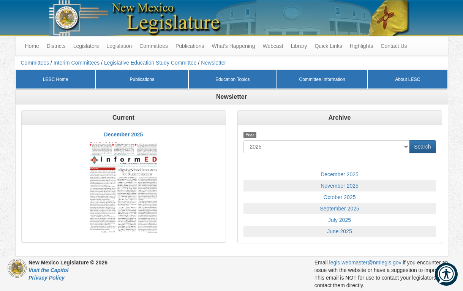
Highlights (361, 46)
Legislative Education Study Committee (150, 63)
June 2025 (339, 231)
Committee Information (322, 79)
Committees (153, 46)
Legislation (119, 46)
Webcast (272, 46)
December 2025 (123, 134)
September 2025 (339, 209)
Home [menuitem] (32, 46)
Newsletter (213, 63)
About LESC (407, 79)
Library (299, 46)
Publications (189, 46)
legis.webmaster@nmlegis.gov (365, 262)
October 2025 (340, 197)
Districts (56, 46)
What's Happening (233, 46)
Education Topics (232, 79)
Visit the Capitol (48, 270)
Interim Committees (77, 63)
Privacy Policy (46, 278)
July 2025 (339, 220)
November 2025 (340, 186)
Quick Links (328, 46)
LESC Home (55, 79)
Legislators (86, 46)
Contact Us (394, 46)
